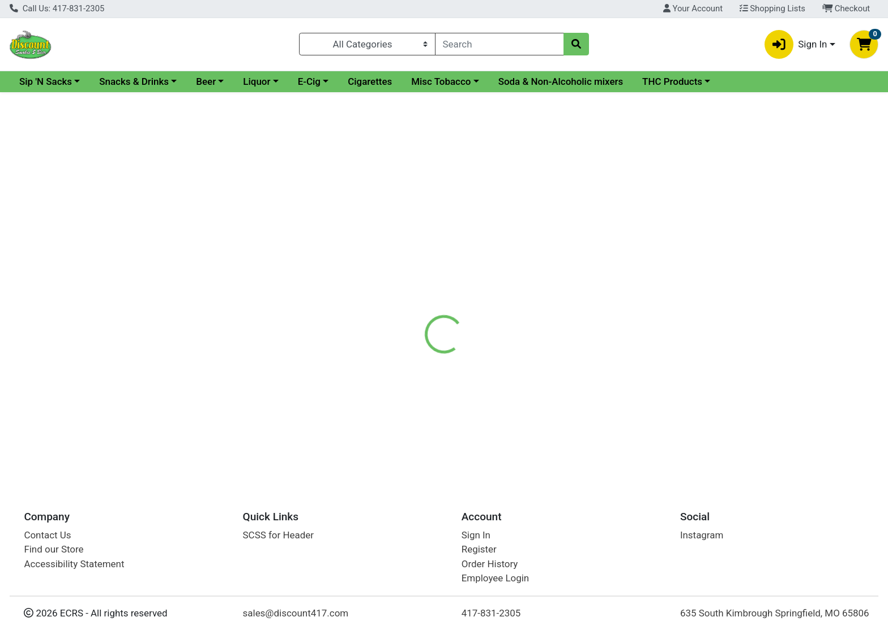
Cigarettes (468, 81)
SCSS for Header (278, 535)
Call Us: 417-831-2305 (57, 8)
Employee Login (495, 578)
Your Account (693, 8)
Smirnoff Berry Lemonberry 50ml (454, 399)
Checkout (846, 8)
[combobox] (500, 44)
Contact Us (47, 535)
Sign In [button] (796, 44)
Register (479, 549)
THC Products (770, 81)
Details (401, 246)
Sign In (476, 535)
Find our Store (53, 549)
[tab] (401, 245)
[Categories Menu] (367, 44)
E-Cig (407, 81)
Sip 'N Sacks (143, 81)
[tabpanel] (629, 302)
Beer (304, 81)
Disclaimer (455, 246)
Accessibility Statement (74, 563)
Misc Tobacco (539, 81)
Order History (490, 563)
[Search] (500, 44)
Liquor (354, 81)
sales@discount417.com (296, 613)
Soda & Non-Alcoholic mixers (659, 81)
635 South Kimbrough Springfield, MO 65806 (774, 613)
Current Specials (54, 81)
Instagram (701, 535)
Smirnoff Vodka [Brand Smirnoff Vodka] (521, 291)
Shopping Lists (772, 8)
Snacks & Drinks (232, 81)
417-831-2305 (491, 613)
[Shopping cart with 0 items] (863, 44)
